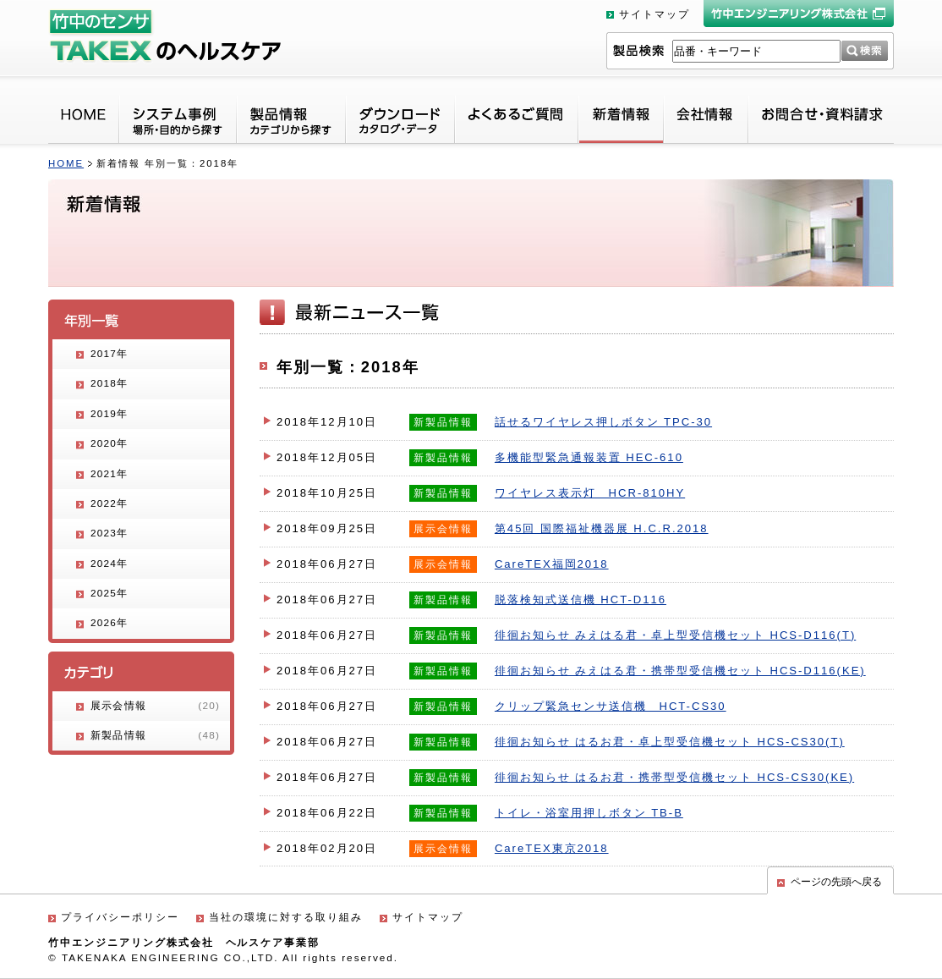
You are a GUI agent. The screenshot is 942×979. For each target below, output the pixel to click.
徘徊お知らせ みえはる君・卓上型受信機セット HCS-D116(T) (675, 635)
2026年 (109, 623)
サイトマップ (654, 14)
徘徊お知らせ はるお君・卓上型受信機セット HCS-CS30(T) (670, 741)
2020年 (109, 443)
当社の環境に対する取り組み (286, 917)
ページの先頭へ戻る (836, 882)
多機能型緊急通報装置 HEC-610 (589, 457)
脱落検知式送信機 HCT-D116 (580, 599)
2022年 (109, 503)
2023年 (109, 533)
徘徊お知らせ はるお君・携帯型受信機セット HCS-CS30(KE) (674, 777)
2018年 (109, 383)
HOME (66, 163)
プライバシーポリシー (120, 917)
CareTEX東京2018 (552, 848)
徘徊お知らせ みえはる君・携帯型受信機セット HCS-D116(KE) (680, 670)
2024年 (109, 563)
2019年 (109, 414)
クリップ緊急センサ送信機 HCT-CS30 (610, 706)
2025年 (109, 593)
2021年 (109, 474)
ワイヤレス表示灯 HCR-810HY (590, 493)
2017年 (109, 354)
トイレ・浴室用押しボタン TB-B (589, 812)
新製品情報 (155, 735)
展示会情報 (155, 706)
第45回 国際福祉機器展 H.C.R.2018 (602, 528)
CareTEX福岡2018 (552, 564)
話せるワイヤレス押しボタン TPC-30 (603, 421)
